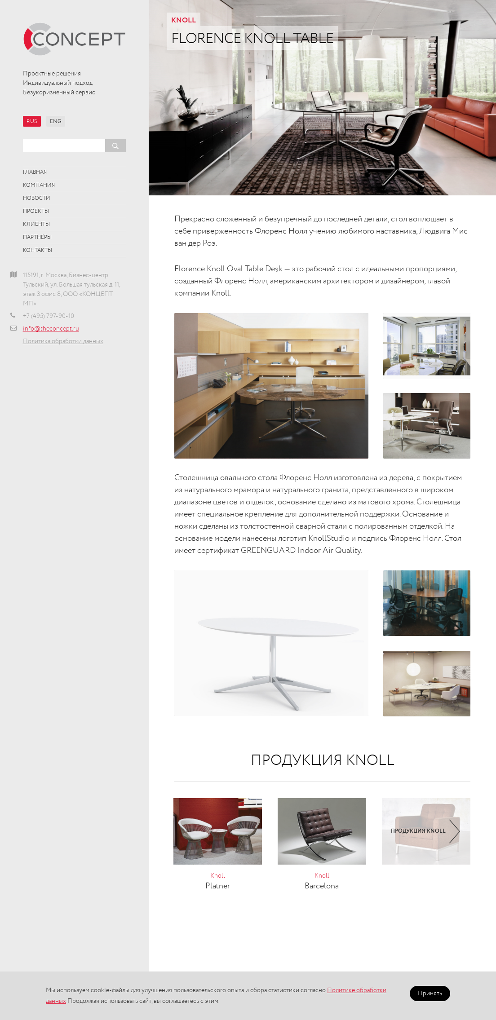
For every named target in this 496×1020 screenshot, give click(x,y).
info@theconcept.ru (51, 329)
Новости (36, 198)
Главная (35, 172)
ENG (56, 121)
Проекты (36, 211)
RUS (32, 121)
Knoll (183, 20)
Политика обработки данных (63, 341)
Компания (39, 185)
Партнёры (37, 237)
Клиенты (36, 224)
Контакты (37, 250)
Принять (430, 993)
